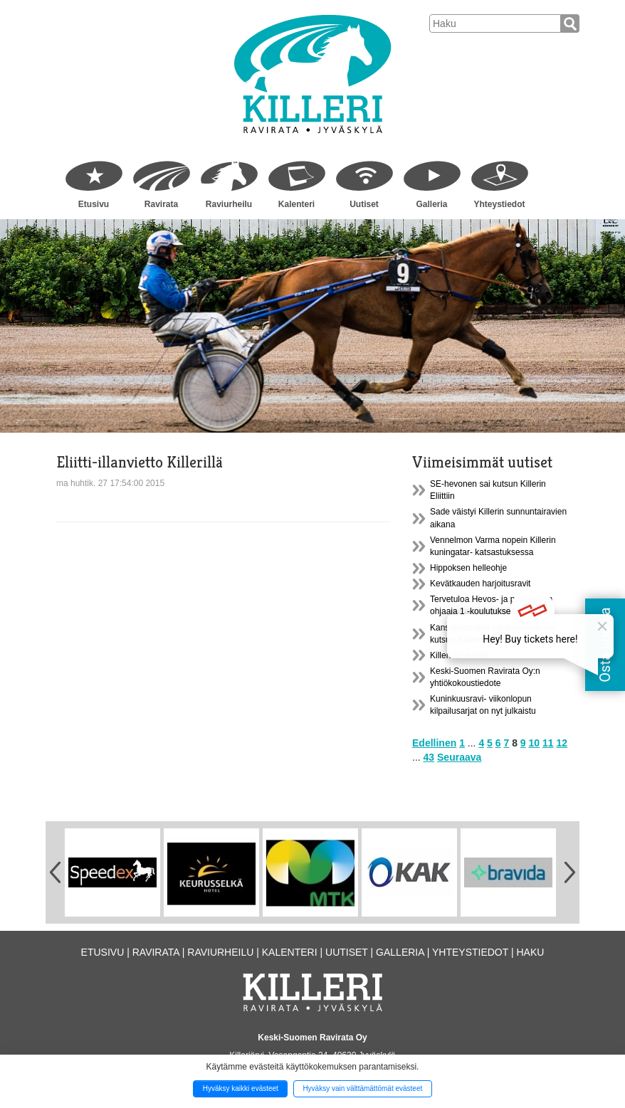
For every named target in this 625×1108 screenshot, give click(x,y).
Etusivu (93, 204)
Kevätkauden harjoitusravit (480, 584)
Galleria (431, 204)
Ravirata (161, 204)
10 (534, 743)
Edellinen (434, 743)
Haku (530, 952)
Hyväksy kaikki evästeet (240, 1088)
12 (561, 743)
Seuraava (459, 757)
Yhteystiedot (499, 204)
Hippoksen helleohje (468, 568)
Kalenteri (296, 204)
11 (548, 743)
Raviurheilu (229, 204)
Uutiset (364, 204)
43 (429, 757)
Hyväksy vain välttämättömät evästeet (362, 1088)
